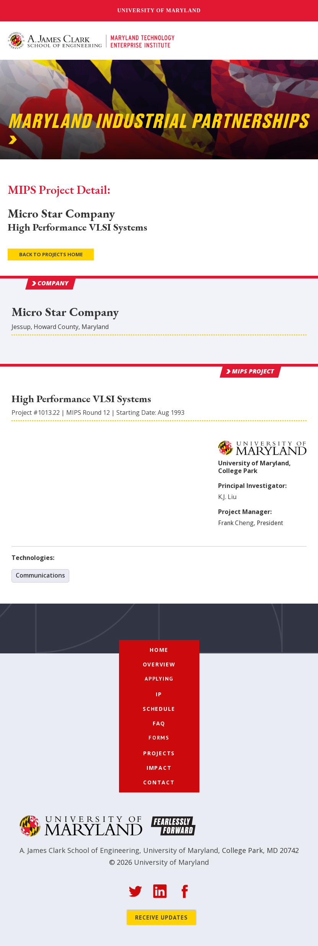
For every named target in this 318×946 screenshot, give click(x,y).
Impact (159, 767)
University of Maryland (159, 10)
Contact (158, 782)
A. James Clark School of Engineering (79, 850)
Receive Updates (161, 917)
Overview (159, 664)
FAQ (159, 723)
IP (159, 694)
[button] (302, 41)
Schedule (159, 708)
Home (159, 649)
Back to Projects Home (51, 254)
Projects (159, 753)
